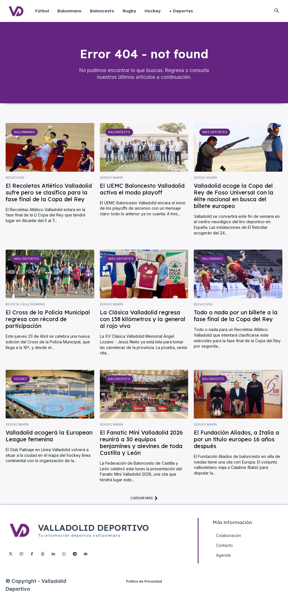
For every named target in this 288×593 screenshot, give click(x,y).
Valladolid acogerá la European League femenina (49, 436)
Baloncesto (119, 132)
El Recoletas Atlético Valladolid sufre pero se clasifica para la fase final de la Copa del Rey (49, 192)
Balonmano (24, 132)
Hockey (20, 379)
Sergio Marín (111, 178)
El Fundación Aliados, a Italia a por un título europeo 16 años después (236, 439)
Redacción (15, 178)
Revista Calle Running (25, 304)
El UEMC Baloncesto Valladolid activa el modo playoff (142, 189)
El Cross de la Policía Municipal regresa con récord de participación (48, 319)
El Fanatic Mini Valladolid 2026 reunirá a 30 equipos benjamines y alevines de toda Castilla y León (141, 442)
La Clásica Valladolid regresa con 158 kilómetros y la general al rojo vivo (142, 319)
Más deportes (214, 132)
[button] (276, 11)
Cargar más (144, 498)
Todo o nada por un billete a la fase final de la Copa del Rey (236, 316)
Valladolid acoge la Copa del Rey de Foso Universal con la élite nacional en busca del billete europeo (233, 195)
